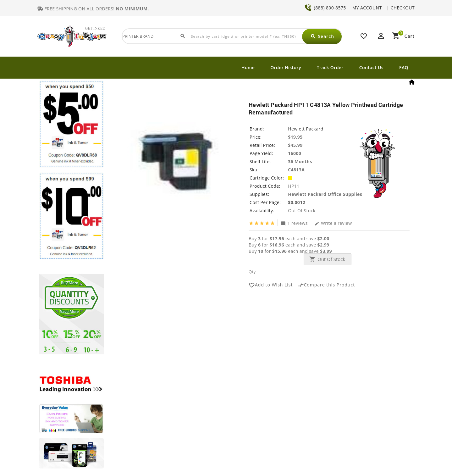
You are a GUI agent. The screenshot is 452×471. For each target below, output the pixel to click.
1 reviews (294, 223)
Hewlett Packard (305, 129)
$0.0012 (296, 202)
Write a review (333, 223)
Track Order (330, 67)
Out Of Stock (331, 259)
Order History (285, 67)
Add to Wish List (271, 285)
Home (248, 67)
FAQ (403, 67)
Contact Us (371, 67)
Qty (252, 271)
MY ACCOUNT (367, 8)
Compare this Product (326, 285)
